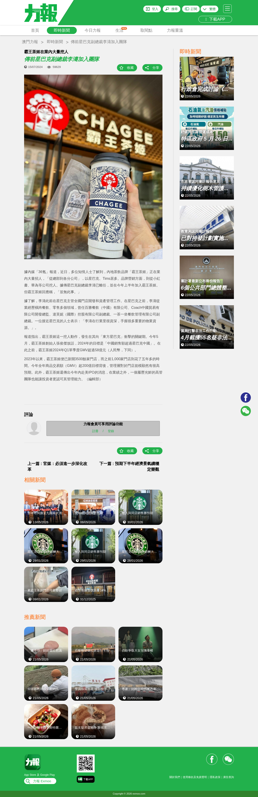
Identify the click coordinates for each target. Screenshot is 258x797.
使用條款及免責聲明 (195, 777)
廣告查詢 (228, 777)
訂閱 (194, 9)
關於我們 (174, 777)
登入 (155, 9)
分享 (155, 67)
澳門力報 (30, 42)
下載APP (215, 19)
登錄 (111, 431)
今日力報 (93, 30)
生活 (121, 30)
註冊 (95, 431)
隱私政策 (215, 777)
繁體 (212, 9)
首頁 (35, 30)
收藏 (130, 67)
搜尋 (174, 9)
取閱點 (146, 30)
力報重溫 (175, 30)
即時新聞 (62, 30)
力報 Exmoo (42, 781)
